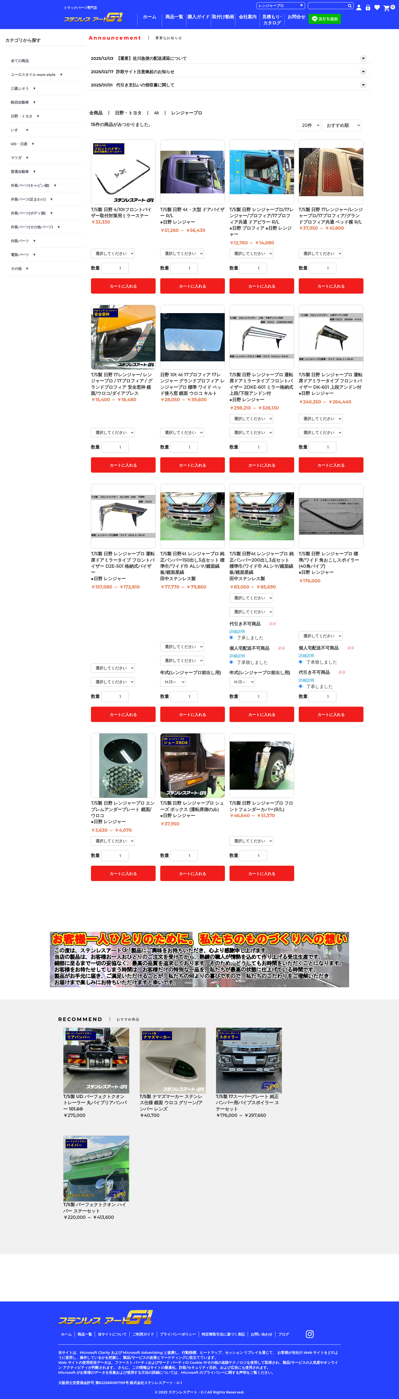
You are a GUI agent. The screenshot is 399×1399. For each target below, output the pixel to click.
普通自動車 (23, 171)
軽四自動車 (23, 102)
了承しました (250, 637)
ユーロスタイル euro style (36, 74)
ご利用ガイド (143, 1334)
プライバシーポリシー (178, 1334)
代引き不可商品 (244, 623)
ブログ (283, 1334)
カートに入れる (123, 286)
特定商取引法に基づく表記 (223, 1334)
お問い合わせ (261, 1334)
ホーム (149, 16)
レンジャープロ (186, 113)
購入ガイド (199, 16)
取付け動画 (223, 16)
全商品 (96, 113)
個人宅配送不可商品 (249, 648)
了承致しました (252, 662)
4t (156, 113)
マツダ (20, 157)
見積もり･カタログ (272, 19)
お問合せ (296, 16)
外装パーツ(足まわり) (32, 199)
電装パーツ (23, 254)
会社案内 (248, 16)
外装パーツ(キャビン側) (33, 185)
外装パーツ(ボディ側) (32, 213)
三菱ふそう (23, 88)
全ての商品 (20, 60)
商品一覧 (174, 16)
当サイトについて (112, 1334)
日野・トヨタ (25, 116)
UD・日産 (22, 144)
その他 (20, 268)
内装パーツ (23, 241)
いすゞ (20, 130)
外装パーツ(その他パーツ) (35, 227)
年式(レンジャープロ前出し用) (190, 672)
